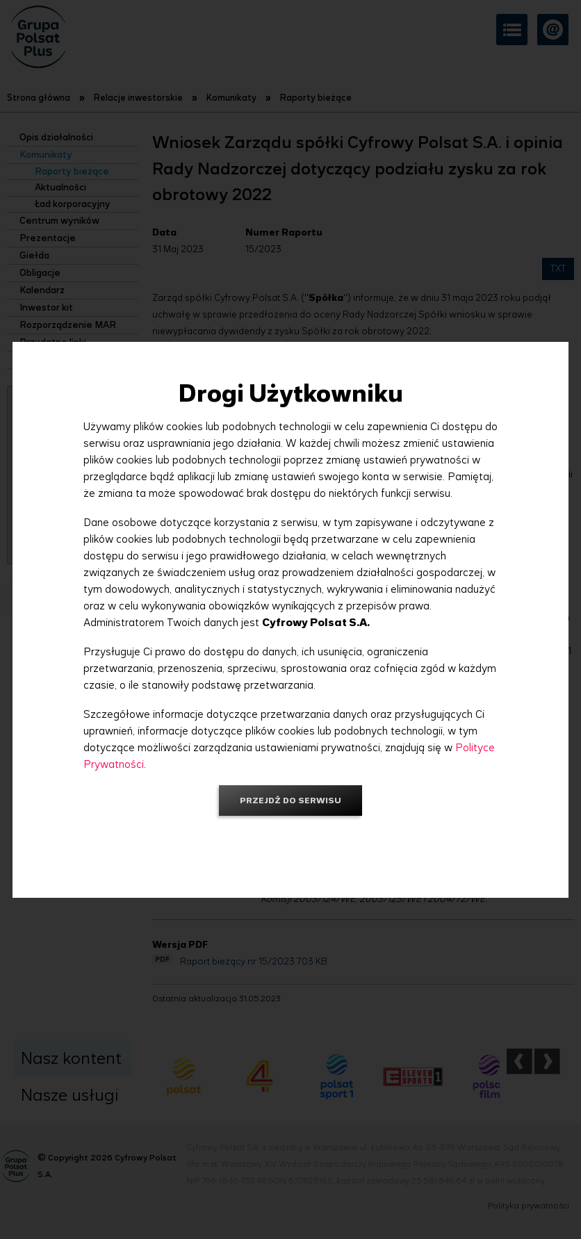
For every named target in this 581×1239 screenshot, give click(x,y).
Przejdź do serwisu (290, 800)
